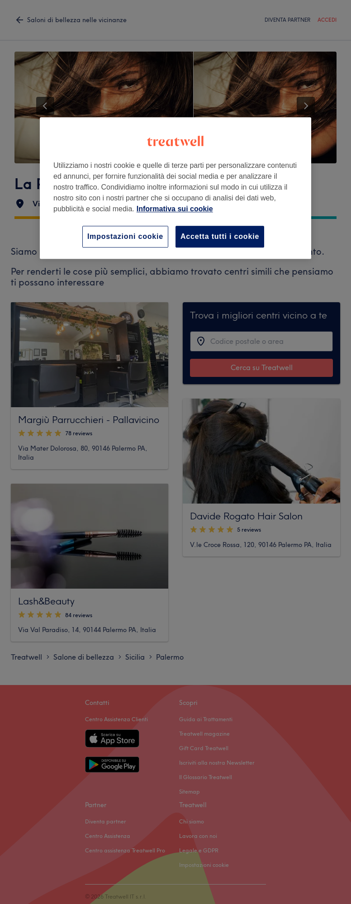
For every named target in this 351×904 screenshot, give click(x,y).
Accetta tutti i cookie (219, 236)
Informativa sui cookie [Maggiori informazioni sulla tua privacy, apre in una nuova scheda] (175, 209)
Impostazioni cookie (125, 236)
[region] (175, 188)
